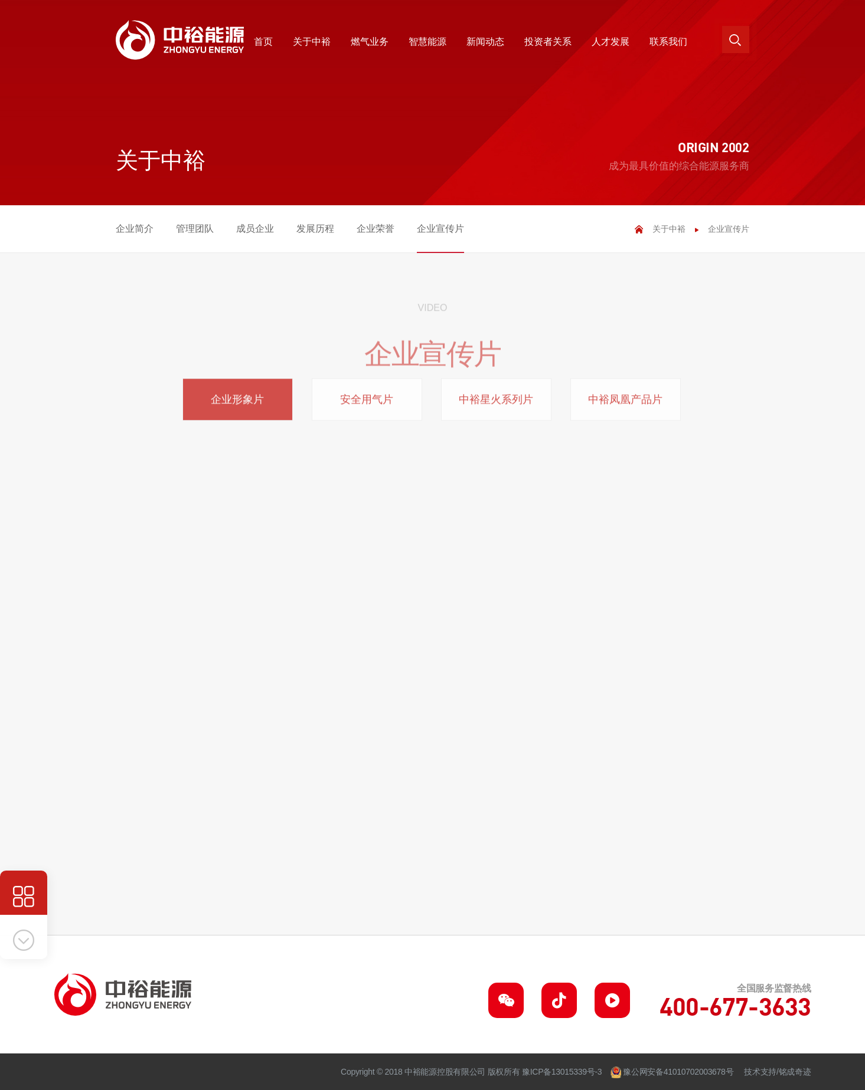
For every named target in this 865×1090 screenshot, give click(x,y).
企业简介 (135, 229)
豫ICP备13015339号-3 (562, 1071)
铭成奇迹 (795, 1071)
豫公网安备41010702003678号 (678, 1071)
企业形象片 (237, 405)
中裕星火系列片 (496, 405)
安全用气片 (366, 405)
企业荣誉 (375, 229)
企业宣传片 (440, 229)
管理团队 (195, 229)
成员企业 (255, 229)
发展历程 (315, 229)
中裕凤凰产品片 (625, 405)
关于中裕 (669, 229)
